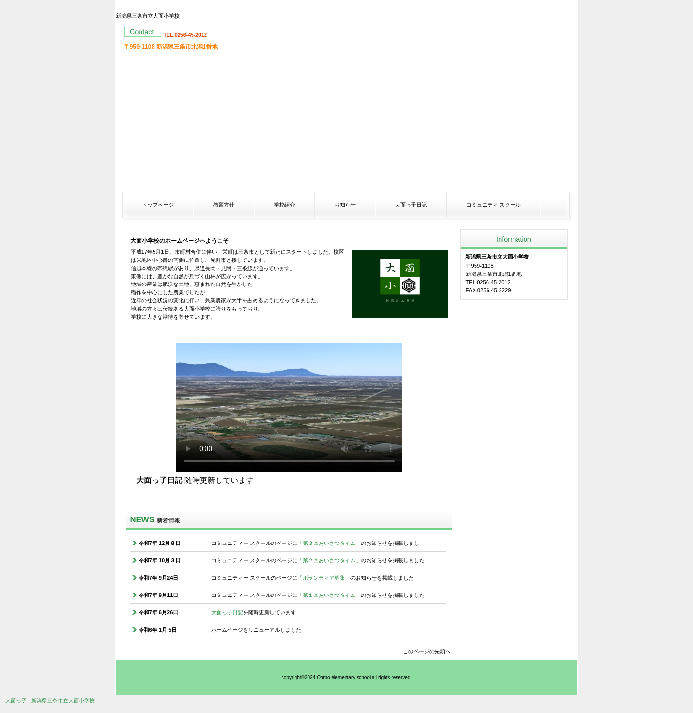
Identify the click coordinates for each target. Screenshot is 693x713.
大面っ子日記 (227, 612)
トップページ (158, 204)
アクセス (514, 331)
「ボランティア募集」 (323, 578)
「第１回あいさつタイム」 (329, 595)
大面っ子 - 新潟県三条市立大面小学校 (50, 700)
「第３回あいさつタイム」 (329, 543)
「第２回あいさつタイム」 (329, 560)
